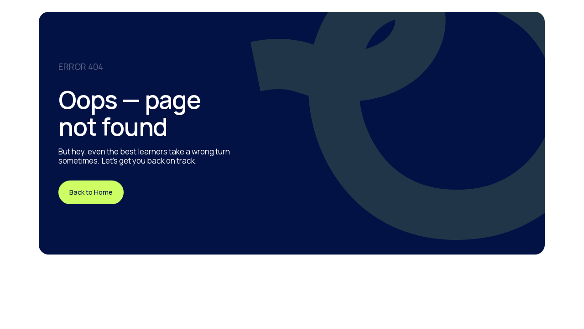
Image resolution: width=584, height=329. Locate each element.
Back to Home (91, 191)
